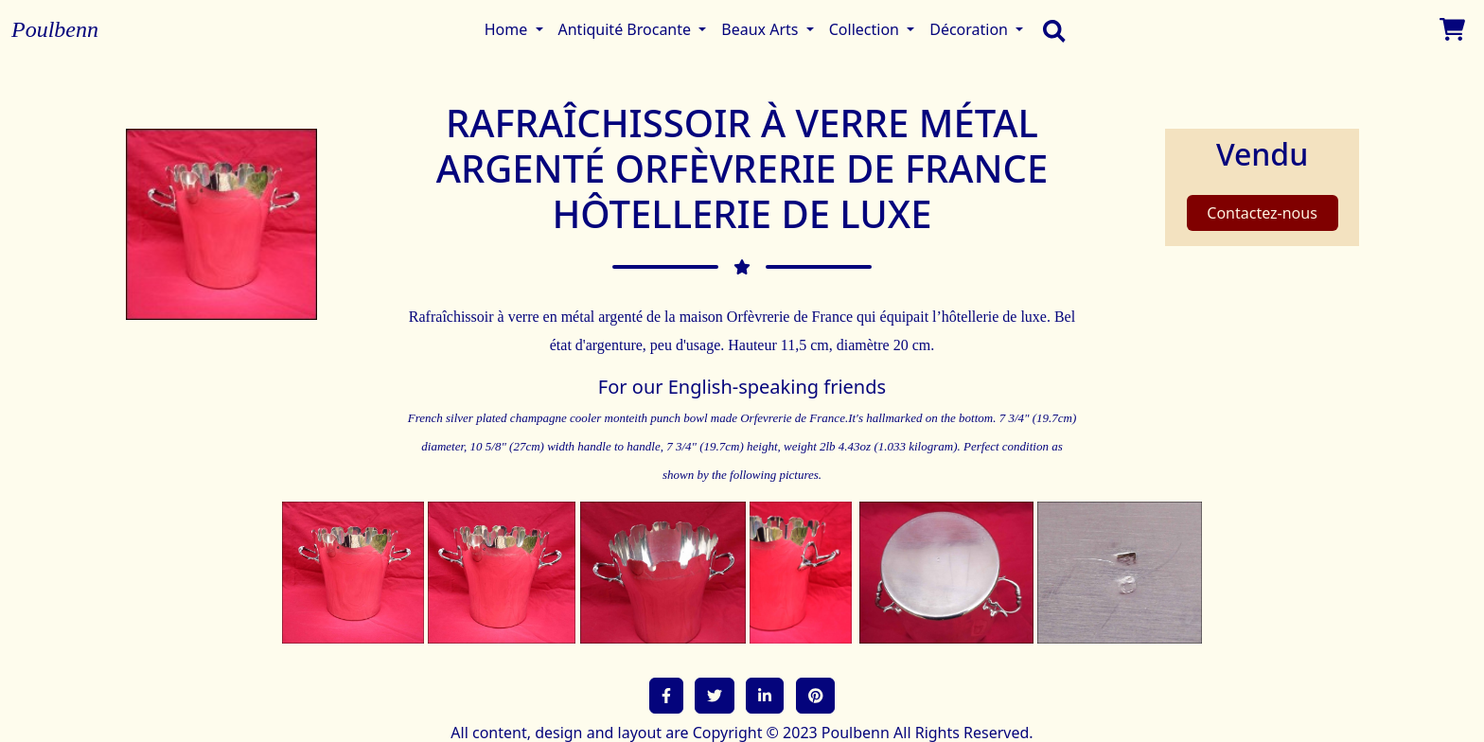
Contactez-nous (1262, 213)
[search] (1050, 29)
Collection (866, 29)
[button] (666, 696)
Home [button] (508, 29)
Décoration (970, 29)
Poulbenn (54, 29)
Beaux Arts (761, 29)
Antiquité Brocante (627, 29)
